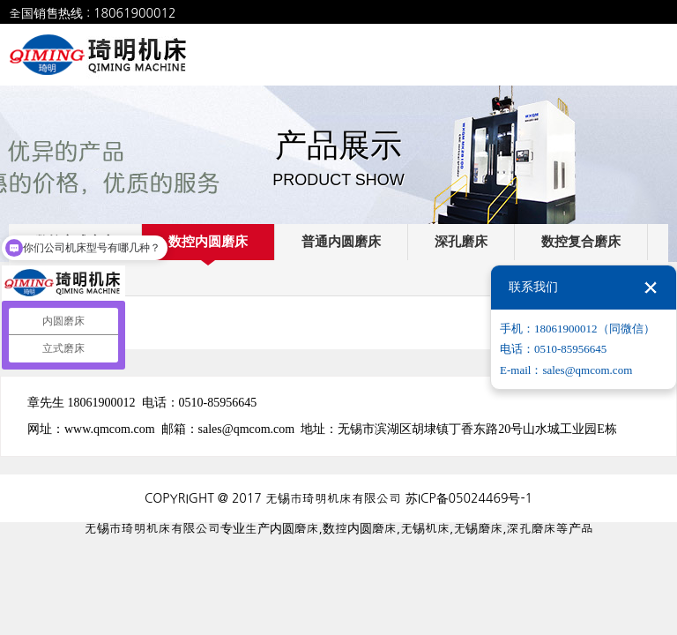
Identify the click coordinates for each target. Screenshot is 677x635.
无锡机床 (425, 528)
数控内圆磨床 (208, 242)
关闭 (650, 287)
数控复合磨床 (581, 242)
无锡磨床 (477, 528)
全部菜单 (651, 54)
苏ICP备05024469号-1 (468, 498)
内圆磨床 (294, 528)
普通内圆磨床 (341, 242)
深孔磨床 (461, 242)
